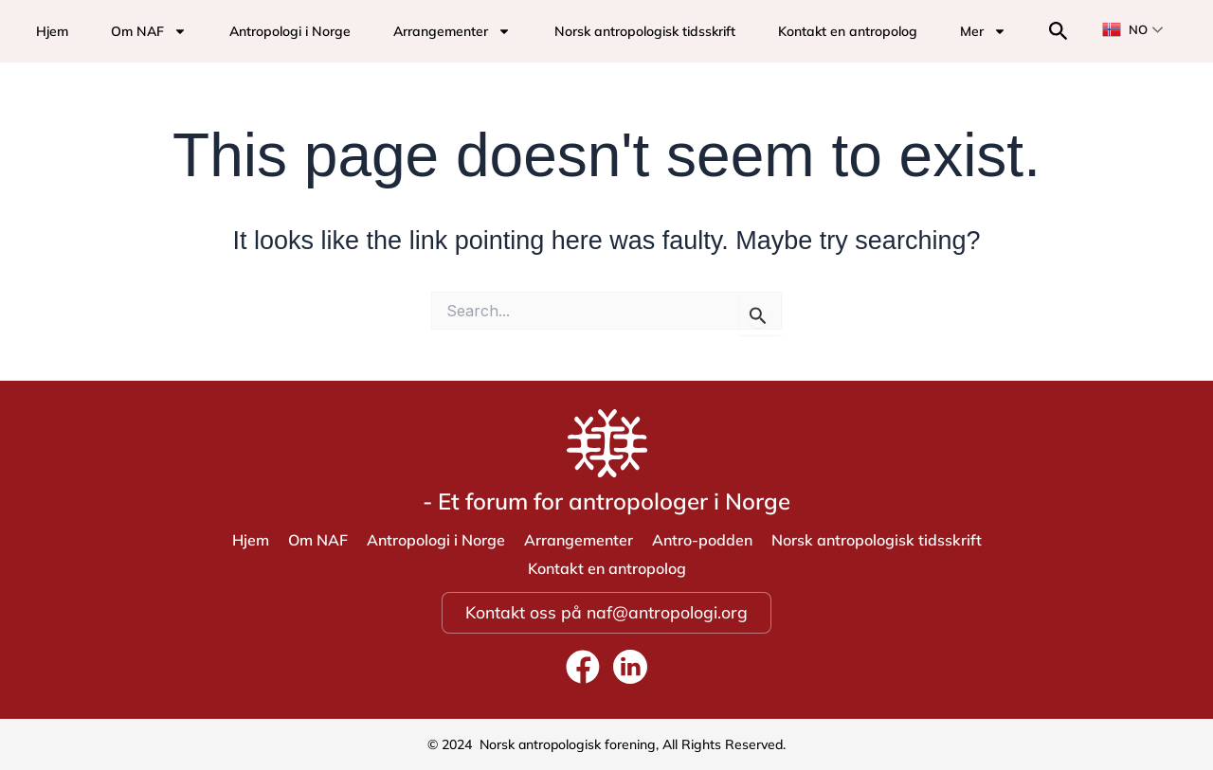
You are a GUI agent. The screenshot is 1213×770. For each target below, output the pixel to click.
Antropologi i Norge (290, 31)
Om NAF (149, 31)
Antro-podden (702, 539)
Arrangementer (452, 31)
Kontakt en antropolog (847, 31)
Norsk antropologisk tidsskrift (644, 31)
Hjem (52, 31)
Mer (983, 31)
